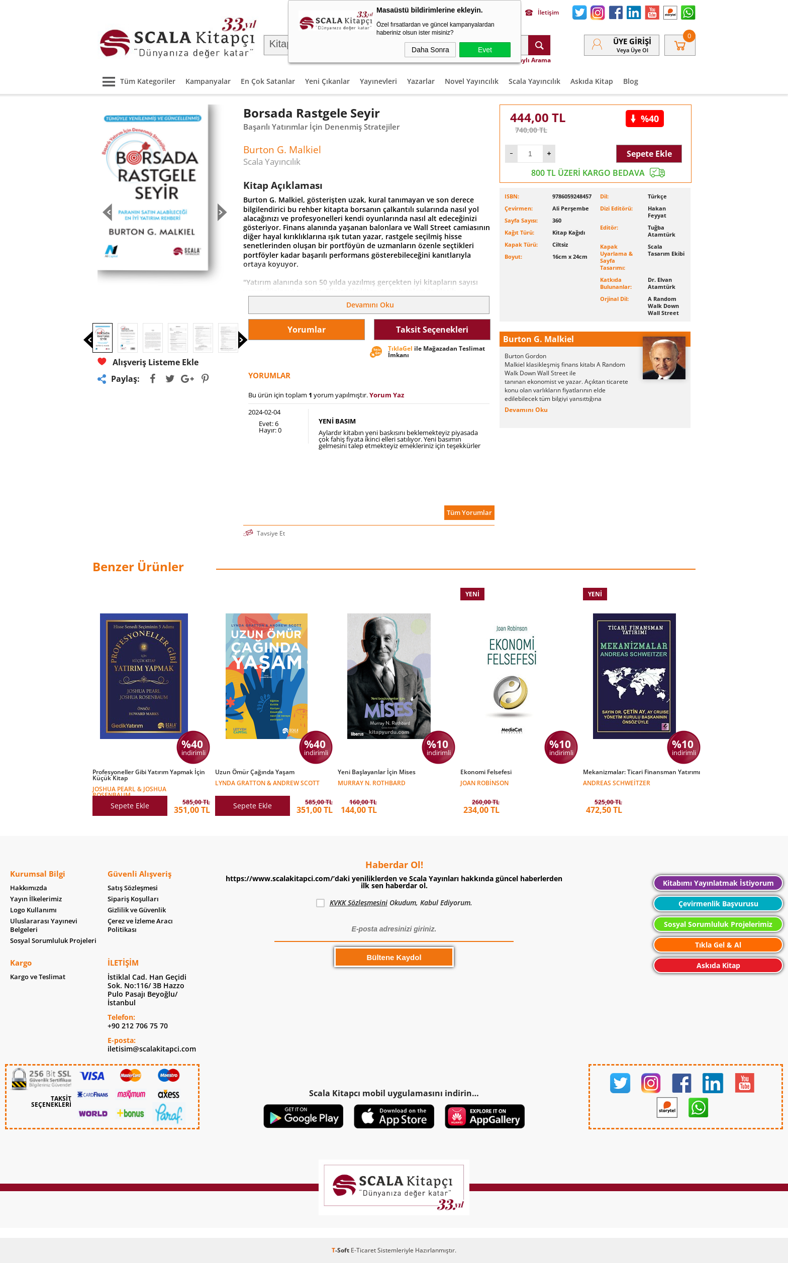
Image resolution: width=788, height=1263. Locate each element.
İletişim (542, 13)
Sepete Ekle (649, 153)
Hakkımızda (28, 888)
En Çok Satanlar (268, 81)
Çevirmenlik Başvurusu (718, 903)
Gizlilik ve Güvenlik (137, 910)
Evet (485, 50)
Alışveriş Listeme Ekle (148, 362)
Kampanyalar (208, 81)
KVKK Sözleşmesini (358, 902)
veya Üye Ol (632, 50)
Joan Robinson (484, 782)
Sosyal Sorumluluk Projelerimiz (718, 924)
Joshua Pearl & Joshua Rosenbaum (129, 791)
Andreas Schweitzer (616, 782)
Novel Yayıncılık (472, 81)
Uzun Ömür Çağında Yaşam (254, 772)
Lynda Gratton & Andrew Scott (267, 782)
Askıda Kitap (591, 81)
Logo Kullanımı (33, 910)
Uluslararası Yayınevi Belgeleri (43, 925)
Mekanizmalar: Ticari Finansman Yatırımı (641, 772)
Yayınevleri (378, 81)
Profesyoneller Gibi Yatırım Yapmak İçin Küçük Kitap (148, 775)
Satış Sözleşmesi (133, 888)
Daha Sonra (430, 50)
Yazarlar (421, 81)
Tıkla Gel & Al (718, 945)
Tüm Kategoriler (136, 81)
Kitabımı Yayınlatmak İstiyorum (718, 883)
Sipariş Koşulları (133, 899)
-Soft (341, 1250)
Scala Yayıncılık (534, 81)
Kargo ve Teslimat (37, 977)
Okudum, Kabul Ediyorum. (394, 903)
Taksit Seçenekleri (432, 329)
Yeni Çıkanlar (327, 81)
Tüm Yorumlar (469, 512)
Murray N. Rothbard (372, 782)
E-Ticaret (363, 1250)
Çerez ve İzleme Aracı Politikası (140, 925)
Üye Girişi (632, 41)
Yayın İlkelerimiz (36, 899)
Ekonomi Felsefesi (486, 772)
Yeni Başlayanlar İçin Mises (377, 772)
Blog (630, 81)
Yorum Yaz (386, 394)
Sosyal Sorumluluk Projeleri (53, 940)
